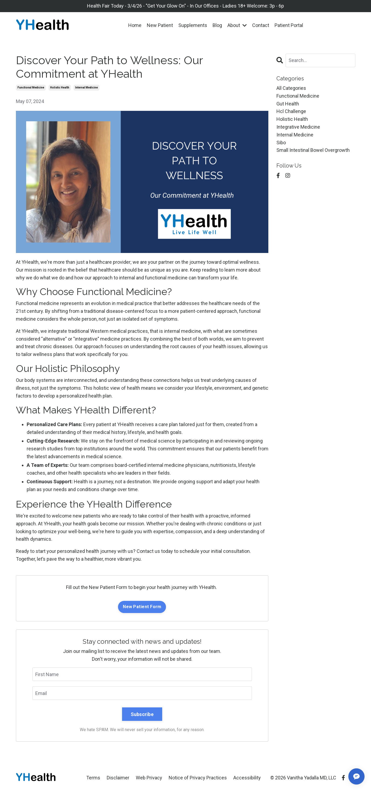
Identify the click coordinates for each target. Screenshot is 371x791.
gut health (287, 104)
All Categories (291, 88)
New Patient (160, 25)
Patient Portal (289, 25)
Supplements (192, 25)
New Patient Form (142, 606)
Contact (260, 25)
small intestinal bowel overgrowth (313, 150)
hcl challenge (291, 111)
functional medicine (31, 87)
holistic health (59, 87)
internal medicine (86, 87)
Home (134, 25)
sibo (281, 142)
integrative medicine (298, 127)
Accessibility (247, 777)
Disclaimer (118, 777)
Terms (93, 777)
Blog (217, 25)
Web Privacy (149, 777)
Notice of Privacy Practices (198, 777)
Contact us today (155, 551)
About (237, 25)
